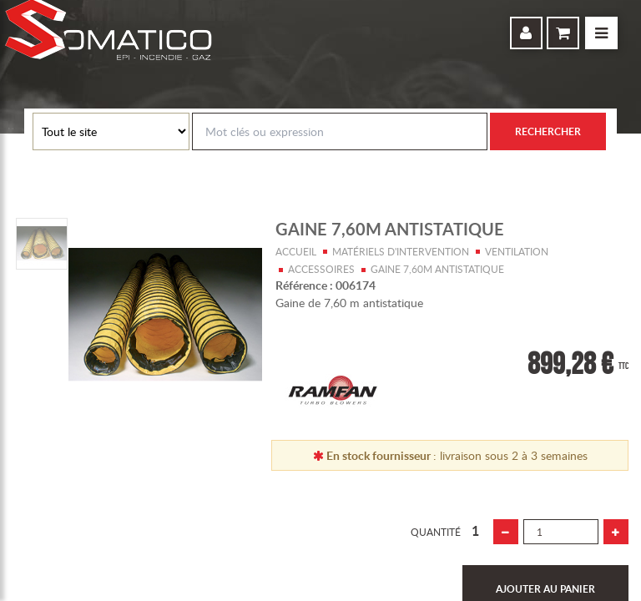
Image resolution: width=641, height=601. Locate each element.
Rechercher (548, 131)
